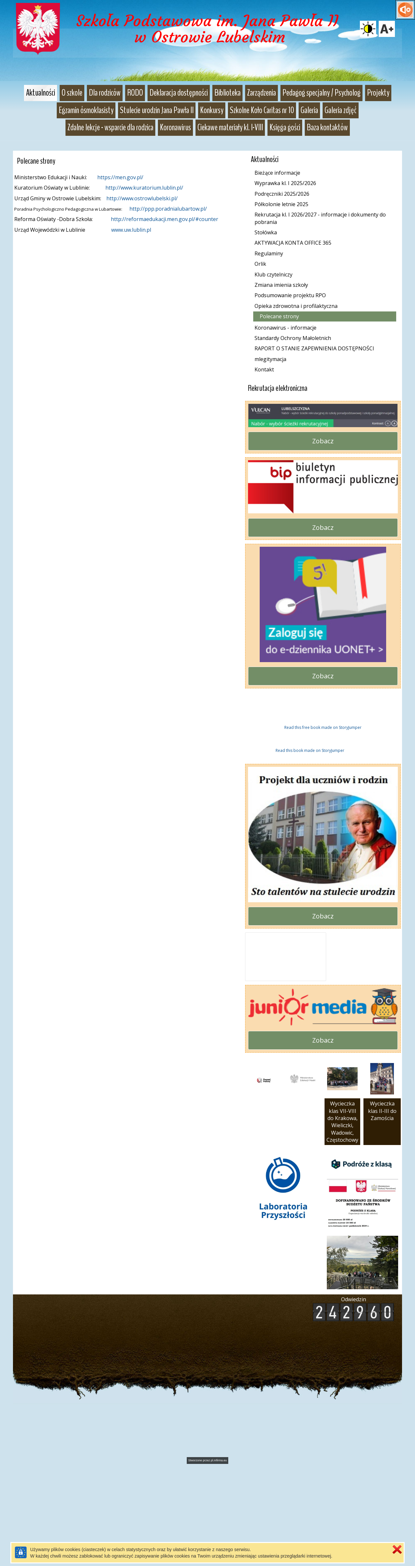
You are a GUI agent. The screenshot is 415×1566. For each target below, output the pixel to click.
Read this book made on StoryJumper (310, 851)
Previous (247, 764)
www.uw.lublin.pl (131, 229)
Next (384, 764)
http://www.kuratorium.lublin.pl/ (144, 187)
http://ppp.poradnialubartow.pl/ (168, 208)
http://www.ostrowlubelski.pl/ (142, 198)
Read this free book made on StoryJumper (323, 828)
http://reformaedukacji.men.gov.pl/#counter (164, 219)
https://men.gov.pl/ (120, 177)
